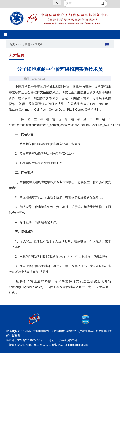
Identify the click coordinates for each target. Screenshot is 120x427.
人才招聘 (25, 44)
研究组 (39, 44)
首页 (12, 44)
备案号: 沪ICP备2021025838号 (25, 340)
